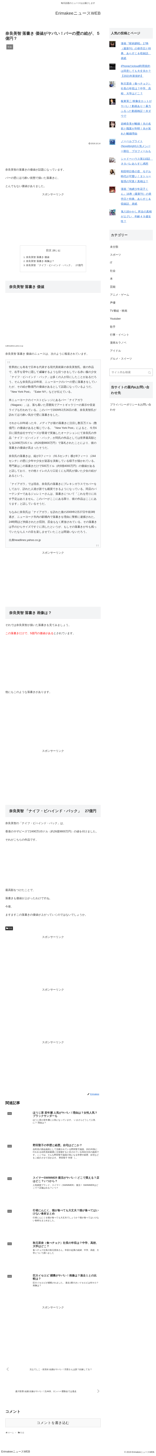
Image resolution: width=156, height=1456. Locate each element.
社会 (10, 929)
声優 (112, 302)
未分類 (114, 246)
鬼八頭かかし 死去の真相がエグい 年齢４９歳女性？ (136, 216)
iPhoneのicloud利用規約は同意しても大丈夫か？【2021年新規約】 (136, 71)
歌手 (112, 326)
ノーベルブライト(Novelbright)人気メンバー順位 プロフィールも (136, 146)
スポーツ (115, 254)
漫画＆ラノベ (118, 342)
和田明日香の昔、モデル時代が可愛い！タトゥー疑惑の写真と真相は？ (136, 176)
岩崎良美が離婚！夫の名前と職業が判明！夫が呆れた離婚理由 (136, 128)
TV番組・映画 (118, 310)
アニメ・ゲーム (119, 294)
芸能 (112, 286)
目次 (48, 250)
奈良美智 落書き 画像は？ (40, 261)
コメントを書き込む (53, 1423)
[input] (131, 372)
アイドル (115, 350)
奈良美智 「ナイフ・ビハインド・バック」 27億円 (54, 265)
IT (111, 262)
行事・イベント (119, 334)
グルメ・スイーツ (121, 358)
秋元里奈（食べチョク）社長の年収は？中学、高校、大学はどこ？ (136, 88)
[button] (150, 372)
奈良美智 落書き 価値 (37, 257)
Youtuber (115, 318)
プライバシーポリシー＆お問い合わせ (130, 407)
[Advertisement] (53, 154)
